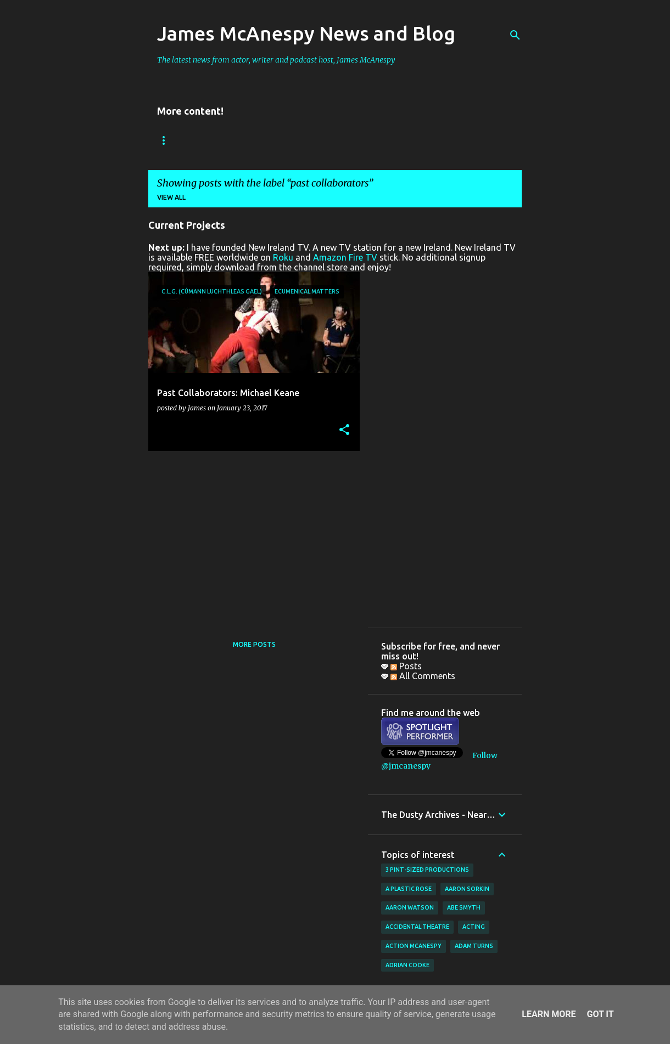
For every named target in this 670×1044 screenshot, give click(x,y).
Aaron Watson (410, 907)
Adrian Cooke (407, 965)
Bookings (175, 140)
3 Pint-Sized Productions (427, 869)
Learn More (549, 1014)
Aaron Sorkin (467, 888)
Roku (283, 257)
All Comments (422, 676)
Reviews (232, 140)
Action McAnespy (414, 946)
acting (473, 926)
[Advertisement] (249, 536)
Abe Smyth (464, 907)
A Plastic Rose (409, 888)
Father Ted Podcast (392, 140)
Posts (406, 666)
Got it (600, 1014)
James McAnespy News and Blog (306, 33)
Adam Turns (474, 946)
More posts (254, 644)
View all (171, 197)
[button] (344, 430)
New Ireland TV (300, 140)
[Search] (515, 35)
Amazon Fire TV (345, 257)
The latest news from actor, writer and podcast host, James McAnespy (276, 60)
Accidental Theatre (417, 926)
